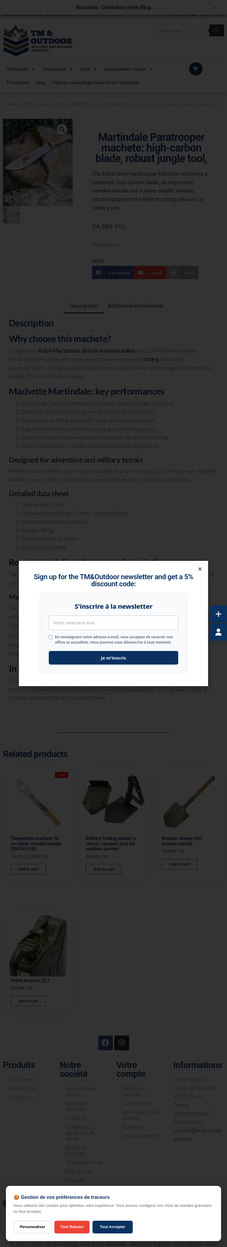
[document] (113, 623)
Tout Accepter (112, 1227)
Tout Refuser (72, 1227)
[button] (200, 569)
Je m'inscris (113, 658)
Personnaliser (32, 1227)
